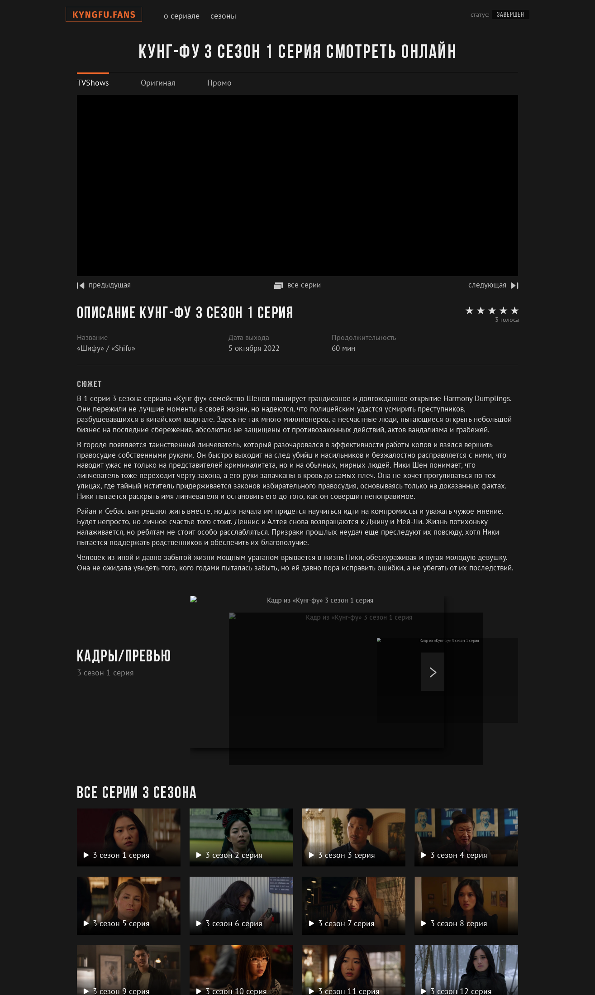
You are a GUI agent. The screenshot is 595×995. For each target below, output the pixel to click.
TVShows (93, 82)
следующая (493, 285)
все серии (297, 285)
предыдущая (104, 285)
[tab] (93, 82)
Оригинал (158, 82)
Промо (219, 82)
